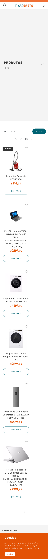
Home (6, 68)
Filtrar (39, 131)
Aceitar (10, 554)
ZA (21, 139)
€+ (26, 139)
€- (32, 139)
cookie (36, 548)
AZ (16, 139)
